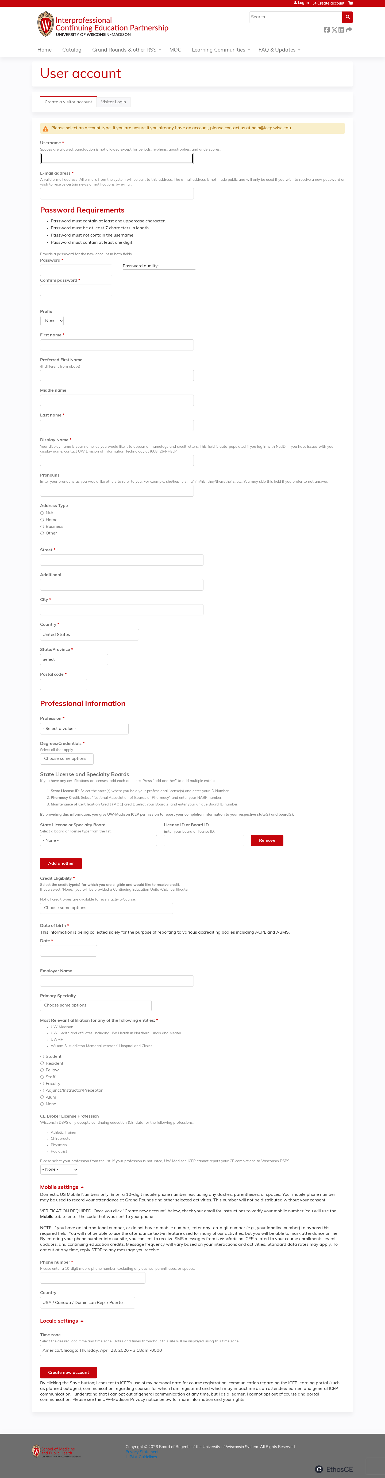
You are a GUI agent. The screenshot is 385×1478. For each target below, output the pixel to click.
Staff (50, 1077)
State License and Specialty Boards (84, 774)
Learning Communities (218, 50)
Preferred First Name (61, 360)
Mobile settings (59, 1187)
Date (45, 941)
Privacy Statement (142, 1452)
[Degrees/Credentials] (68, 758)
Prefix (46, 312)
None (51, 1104)
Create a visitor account (71, 103)
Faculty (53, 1084)
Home (44, 50)
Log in (303, 3)
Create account (330, 4)
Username (50, 143)
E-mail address (55, 173)
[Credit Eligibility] (68, 908)
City (44, 600)
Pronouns (50, 475)
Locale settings (59, 1321)
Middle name (53, 390)
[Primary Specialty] (68, 1005)
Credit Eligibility (56, 878)
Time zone (50, 1335)
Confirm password (58, 280)
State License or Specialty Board (73, 825)
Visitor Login (113, 102)
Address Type (54, 506)
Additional (50, 575)
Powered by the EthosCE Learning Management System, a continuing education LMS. (334, 1469)
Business (54, 527)
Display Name (54, 440)
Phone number (55, 1262)
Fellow (52, 1070)
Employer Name (56, 971)
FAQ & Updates (277, 50)
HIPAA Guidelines (141, 1457)
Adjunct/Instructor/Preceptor (74, 1090)
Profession (50, 719)
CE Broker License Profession (69, 1116)
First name (50, 335)
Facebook (326, 29)
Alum (51, 1097)
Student (53, 1057)
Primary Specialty (58, 996)
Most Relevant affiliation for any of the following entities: (97, 1021)
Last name (50, 415)
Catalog (72, 50)
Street (46, 550)
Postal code (52, 675)
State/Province (55, 650)
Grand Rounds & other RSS (124, 50)
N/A (49, 513)
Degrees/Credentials (61, 744)
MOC (175, 50)
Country (48, 625)
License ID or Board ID (186, 825)
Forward (348, 29)
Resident (54, 1064)
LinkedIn (341, 29)
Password (50, 260)
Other (51, 533)
